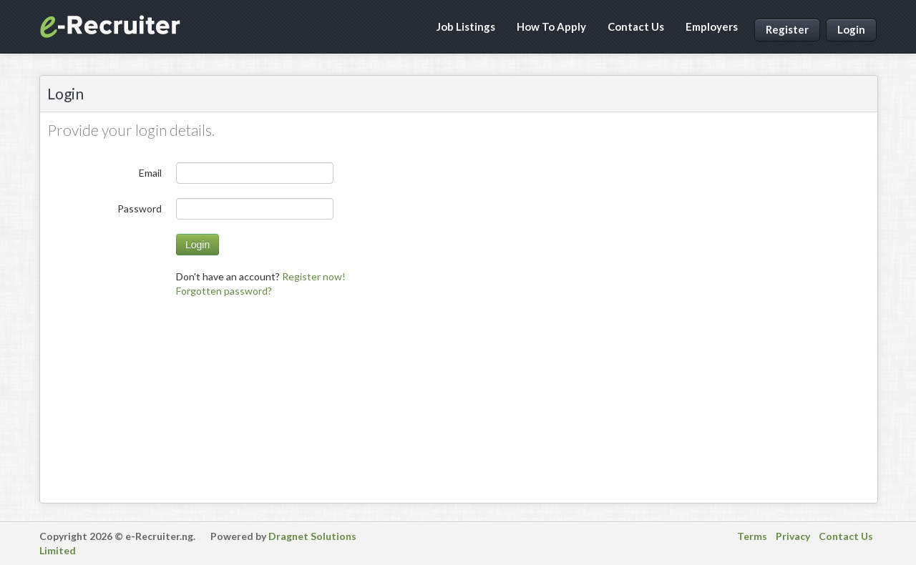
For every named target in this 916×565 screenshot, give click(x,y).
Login (851, 29)
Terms (752, 536)
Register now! (314, 276)
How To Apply (551, 26)
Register (787, 29)
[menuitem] (224, 291)
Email (150, 173)
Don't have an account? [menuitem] (261, 276)
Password (139, 208)
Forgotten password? (224, 291)
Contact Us (636, 26)
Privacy (793, 536)
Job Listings (466, 26)
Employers (712, 26)
